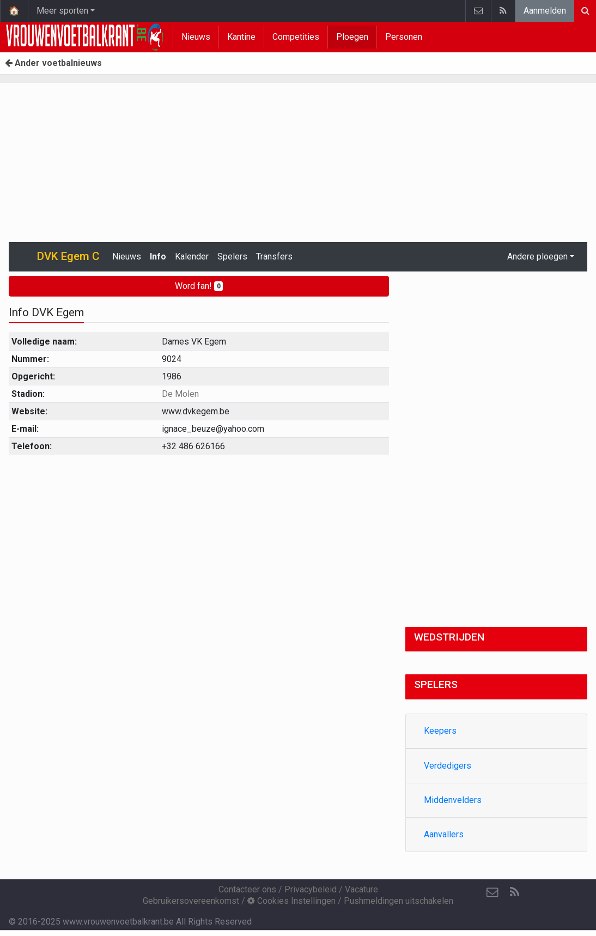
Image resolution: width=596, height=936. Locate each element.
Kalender (192, 256)
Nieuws (195, 37)
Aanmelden (545, 10)
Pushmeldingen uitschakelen (398, 901)
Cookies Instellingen (291, 901)
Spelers (232, 256)
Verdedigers (447, 765)
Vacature (361, 889)
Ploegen (352, 37)
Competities (295, 37)
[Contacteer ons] (492, 892)
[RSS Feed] (514, 892)
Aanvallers (444, 834)
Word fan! (199, 286)
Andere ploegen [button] (537, 256)
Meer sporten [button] (62, 10)
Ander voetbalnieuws (53, 63)
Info (158, 256)
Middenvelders (453, 800)
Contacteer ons (247, 889)
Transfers (274, 256)
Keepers (440, 731)
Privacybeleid (310, 889)
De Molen (180, 394)
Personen (403, 37)
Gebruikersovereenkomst (191, 901)
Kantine (241, 37)
